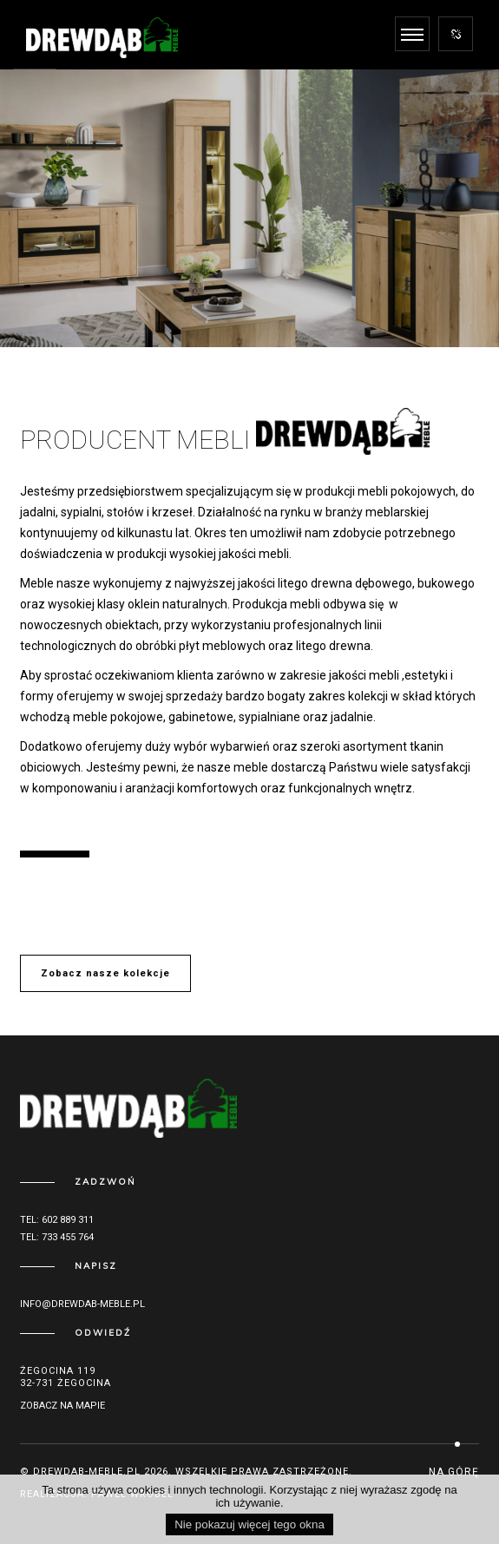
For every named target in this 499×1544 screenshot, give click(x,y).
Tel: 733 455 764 (57, 1237)
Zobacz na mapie (62, 1405)
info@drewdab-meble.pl (82, 1304)
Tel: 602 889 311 (57, 1219)
